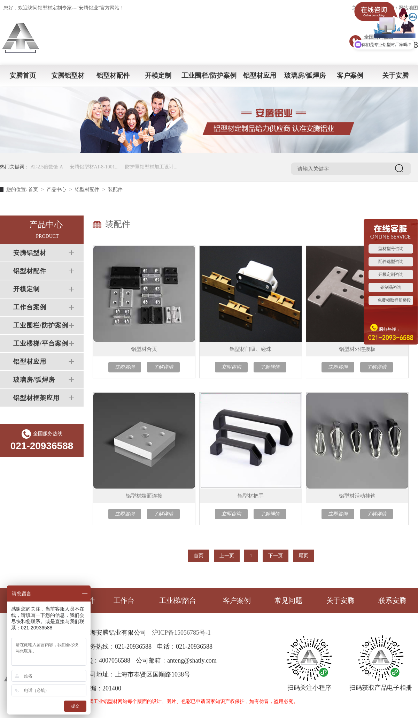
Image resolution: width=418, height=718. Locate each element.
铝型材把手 (251, 496)
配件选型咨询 (390, 261)
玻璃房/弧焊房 (305, 75)
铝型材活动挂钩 (357, 496)
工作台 (124, 600)
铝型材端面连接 (144, 496)
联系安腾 (392, 600)
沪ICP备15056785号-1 (181, 632)
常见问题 (288, 600)
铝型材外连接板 (357, 349)
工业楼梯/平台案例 (40, 343)
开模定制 (158, 75)
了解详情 (163, 367)
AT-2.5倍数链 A (47, 166)
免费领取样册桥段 (394, 300)
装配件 (115, 189)
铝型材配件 (113, 75)
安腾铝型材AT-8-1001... (94, 166)
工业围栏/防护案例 (208, 75)
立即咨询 (124, 367)
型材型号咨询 (390, 248)
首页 (33, 189)
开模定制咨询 (390, 274)
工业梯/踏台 (177, 600)
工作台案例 (29, 307)
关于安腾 (395, 75)
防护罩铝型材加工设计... (151, 166)
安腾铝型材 (67, 75)
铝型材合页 (144, 349)
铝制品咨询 (390, 287)
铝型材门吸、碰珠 (250, 349)
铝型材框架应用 (36, 397)
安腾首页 (22, 75)
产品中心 (56, 189)
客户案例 (350, 75)
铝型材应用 (259, 75)
